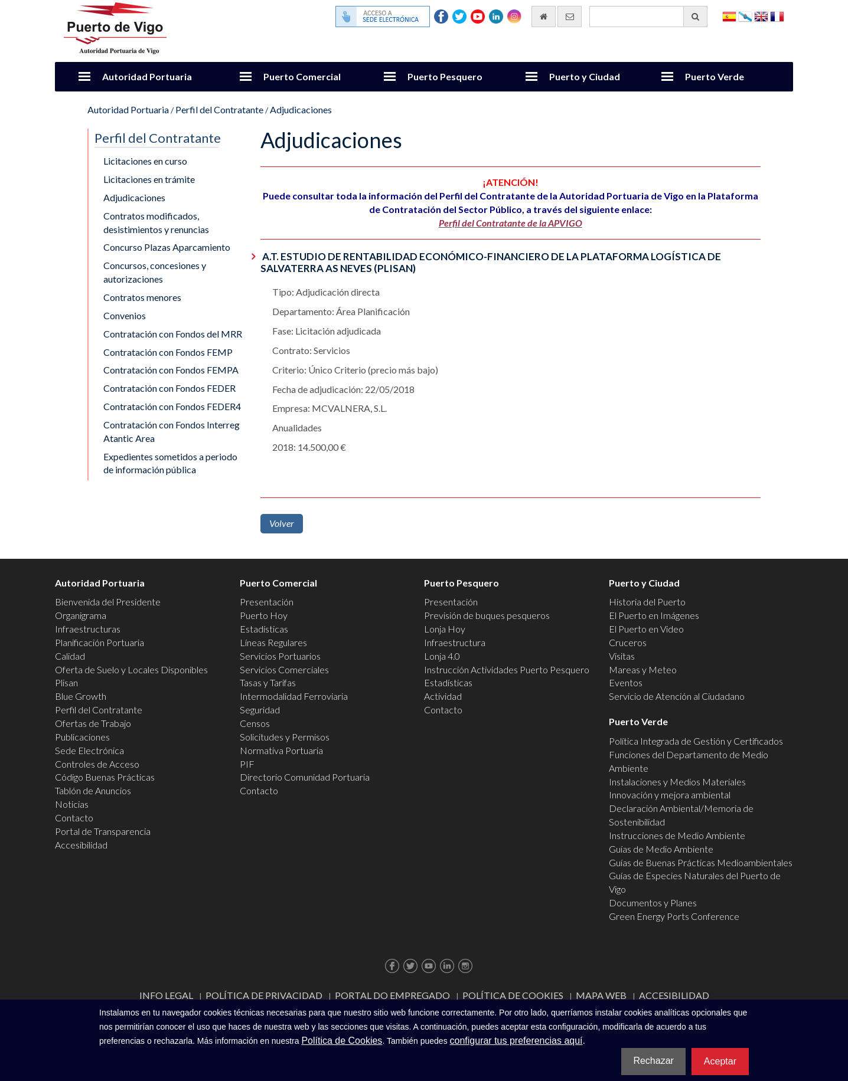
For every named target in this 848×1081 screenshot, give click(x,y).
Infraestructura (454, 642)
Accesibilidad (81, 844)
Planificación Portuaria (99, 642)
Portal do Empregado (392, 995)
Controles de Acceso (97, 763)
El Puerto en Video (646, 628)
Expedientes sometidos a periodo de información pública (170, 463)
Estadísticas (264, 628)
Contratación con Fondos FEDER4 (172, 406)
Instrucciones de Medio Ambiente (677, 835)
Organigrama (80, 615)
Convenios (124, 315)
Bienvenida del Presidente (108, 601)
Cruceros (628, 642)
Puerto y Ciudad (584, 76)
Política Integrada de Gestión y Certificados (696, 740)
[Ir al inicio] (543, 16)
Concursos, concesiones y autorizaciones (154, 272)
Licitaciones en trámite (149, 179)
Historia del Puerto (647, 601)
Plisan (66, 682)
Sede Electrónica (89, 750)
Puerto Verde (714, 76)
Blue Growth (80, 696)
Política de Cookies (512, 995)
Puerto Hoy (264, 615)
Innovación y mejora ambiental (669, 794)
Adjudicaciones (301, 109)
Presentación (266, 601)
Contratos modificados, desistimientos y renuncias (156, 222)
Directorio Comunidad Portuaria (305, 776)
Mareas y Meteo (643, 669)
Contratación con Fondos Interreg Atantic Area (171, 431)
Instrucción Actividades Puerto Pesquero (506, 669)
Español (729, 15)
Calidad (70, 655)
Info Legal (166, 995)
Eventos (625, 682)
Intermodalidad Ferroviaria (294, 696)
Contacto (74, 817)
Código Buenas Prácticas (105, 776)
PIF (247, 763)
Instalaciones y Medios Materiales (677, 781)
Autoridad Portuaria (147, 76)
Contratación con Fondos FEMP (168, 352)
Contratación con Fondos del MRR (172, 333)
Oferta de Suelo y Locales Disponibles (131, 669)
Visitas (622, 655)
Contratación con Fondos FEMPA (171, 369)
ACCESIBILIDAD (674, 995)
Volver (281, 523)
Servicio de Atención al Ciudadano (677, 696)
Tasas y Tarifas (268, 682)
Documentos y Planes (653, 902)
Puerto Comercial (302, 76)
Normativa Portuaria (281, 750)
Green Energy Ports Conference (674, 916)
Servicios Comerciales (284, 669)
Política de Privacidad (264, 995)
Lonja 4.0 (442, 655)
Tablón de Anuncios (93, 790)
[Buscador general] (648, 16)
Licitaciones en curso (145, 160)
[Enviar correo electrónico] (569, 16)
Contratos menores (142, 297)
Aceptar (720, 1061)
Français (777, 15)
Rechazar (653, 1061)
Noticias (72, 804)
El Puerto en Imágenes (654, 615)
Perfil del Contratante (219, 109)
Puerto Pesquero (444, 76)
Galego (745, 15)
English (761, 15)
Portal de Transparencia (103, 831)
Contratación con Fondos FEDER (169, 388)
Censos (255, 723)
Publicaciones (82, 736)
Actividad (443, 696)
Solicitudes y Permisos (285, 736)
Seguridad (260, 709)
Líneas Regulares (273, 642)
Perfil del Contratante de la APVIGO (510, 222)
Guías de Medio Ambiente (661, 848)
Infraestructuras (87, 628)
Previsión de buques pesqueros (487, 615)
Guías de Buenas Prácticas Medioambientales (700, 862)
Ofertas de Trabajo (93, 723)
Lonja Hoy (444, 628)
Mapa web (601, 995)
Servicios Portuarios (280, 655)
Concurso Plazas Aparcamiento (166, 247)
